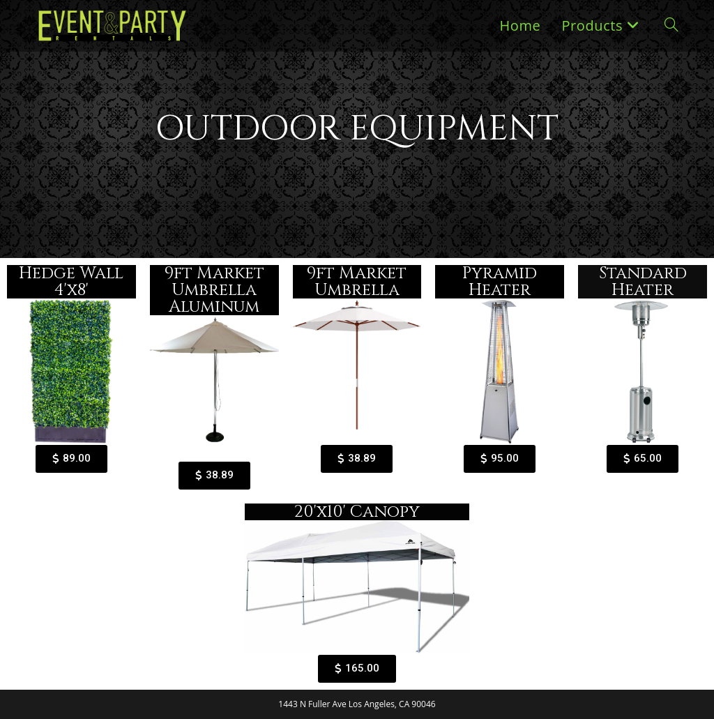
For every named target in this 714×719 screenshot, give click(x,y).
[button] (71, 459)
